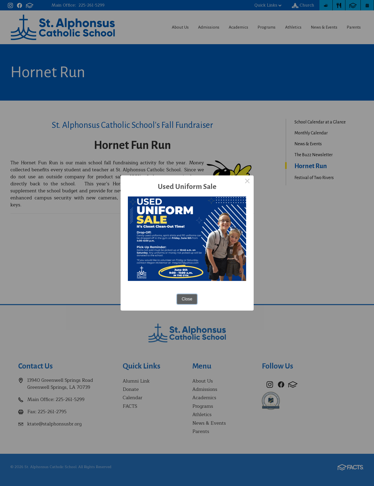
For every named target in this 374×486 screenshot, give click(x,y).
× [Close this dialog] (247, 181)
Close (187, 299)
